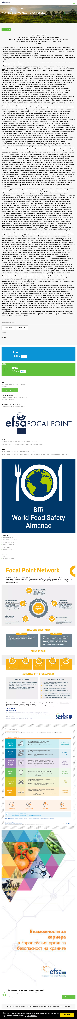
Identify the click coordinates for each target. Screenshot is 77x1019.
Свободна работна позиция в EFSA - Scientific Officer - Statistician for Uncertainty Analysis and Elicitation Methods (35, 454)
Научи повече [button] (32, 1016)
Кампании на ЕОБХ (8, 558)
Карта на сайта (7, 549)
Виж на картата (10, 390)
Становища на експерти (10, 540)
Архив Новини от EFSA (17, 9)
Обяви (38, 369)
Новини (37, 355)
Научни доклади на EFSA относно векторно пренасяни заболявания (22, 444)
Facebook (8, 327)
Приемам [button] (67, 1014)
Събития (5, 556)
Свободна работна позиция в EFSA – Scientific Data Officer (19, 451)
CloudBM (67, 1006)
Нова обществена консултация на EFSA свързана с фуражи (20, 441)
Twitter (22, 327)
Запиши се (68, 997)
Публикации (6, 547)
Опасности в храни (8, 542)
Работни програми (8, 544)
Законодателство (8, 537)
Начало (5, 9)
